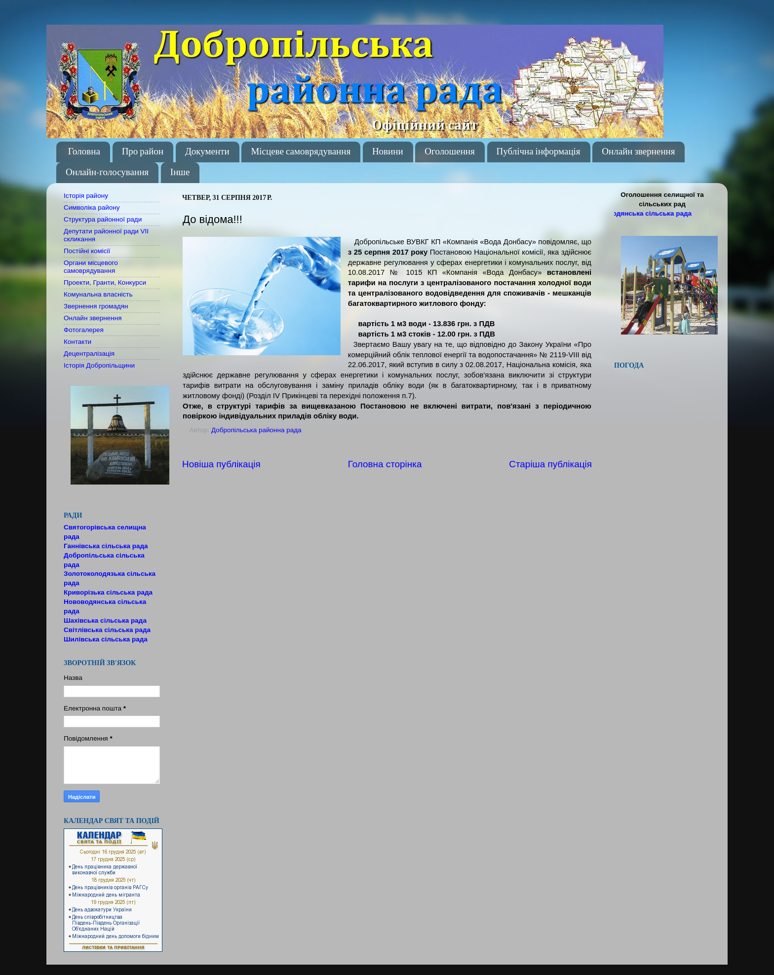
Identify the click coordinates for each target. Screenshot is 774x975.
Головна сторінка (385, 464)
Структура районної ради (103, 219)
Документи (207, 151)
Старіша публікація (550, 464)
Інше (180, 172)
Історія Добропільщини (99, 365)
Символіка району (91, 207)
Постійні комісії (87, 251)
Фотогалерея (84, 330)
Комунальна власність (98, 294)
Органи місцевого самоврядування (91, 266)
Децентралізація (89, 353)
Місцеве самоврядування (300, 151)
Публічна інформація (538, 151)
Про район (143, 151)
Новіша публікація (221, 464)
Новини (387, 151)
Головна (84, 151)
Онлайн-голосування (107, 172)
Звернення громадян (96, 306)
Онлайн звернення (638, 151)
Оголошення (449, 151)
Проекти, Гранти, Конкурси (105, 282)
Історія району (86, 195)
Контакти (77, 341)
